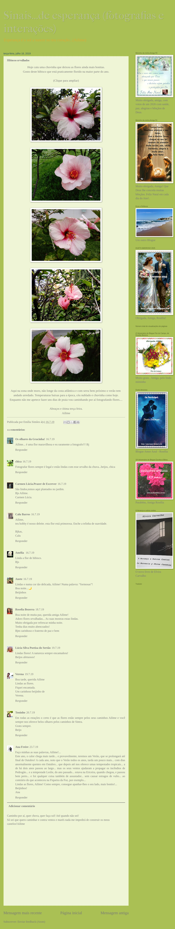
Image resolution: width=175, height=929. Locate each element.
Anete (18, 579)
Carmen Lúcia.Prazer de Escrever (36, 483)
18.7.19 (40, 609)
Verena (19, 674)
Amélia (20, 552)
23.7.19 (34, 747)
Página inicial (71, 913)
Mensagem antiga (115, 913)
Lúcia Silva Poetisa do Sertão (33, 647)
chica (18, 461)
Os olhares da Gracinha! (30, 439)
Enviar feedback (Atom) (31, 921)
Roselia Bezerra (24, 609)
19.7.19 (56, 647)
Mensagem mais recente (22, 913)
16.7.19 (50, 439)
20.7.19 (30, 712)
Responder (21, 449)
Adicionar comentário (21, 806)
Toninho (20, 712)
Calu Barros (22, 514)
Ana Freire (21, 747)
